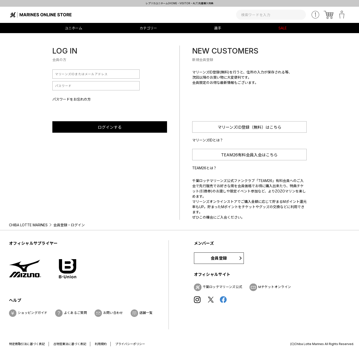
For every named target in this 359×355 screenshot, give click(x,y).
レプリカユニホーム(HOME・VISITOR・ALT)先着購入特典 (179, 3)
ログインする (110, 127)
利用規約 (101, 344)
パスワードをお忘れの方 (71, 99)
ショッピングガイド (33, 313)
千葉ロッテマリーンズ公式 (222, 287)
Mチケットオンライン (274, 287)
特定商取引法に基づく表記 (27, 344)
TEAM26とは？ (204, 168)
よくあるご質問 (75, 313)
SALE (282, 28)
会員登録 (219, 258)
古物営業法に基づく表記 (69, 344)
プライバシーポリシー (130, 344)
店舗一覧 (146, 313)
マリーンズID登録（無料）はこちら (249, 127)
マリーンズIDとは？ (207, 140)
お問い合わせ (113, 313)
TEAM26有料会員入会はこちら (249, 154)
